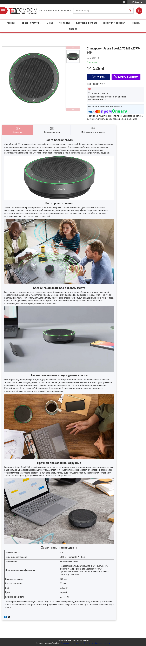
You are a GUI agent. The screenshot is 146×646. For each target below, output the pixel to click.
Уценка (73, 29)
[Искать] (129, 10)
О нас (50, 22)
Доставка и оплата (86, 22)
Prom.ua (86, 641)
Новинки (135, 22)
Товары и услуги (29, 22)
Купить (101, 76)
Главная (10, 22)
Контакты (64, 22)
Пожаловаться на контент (71, 643)
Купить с (128, 76)
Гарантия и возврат (114, 22)
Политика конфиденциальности (97, 643)
